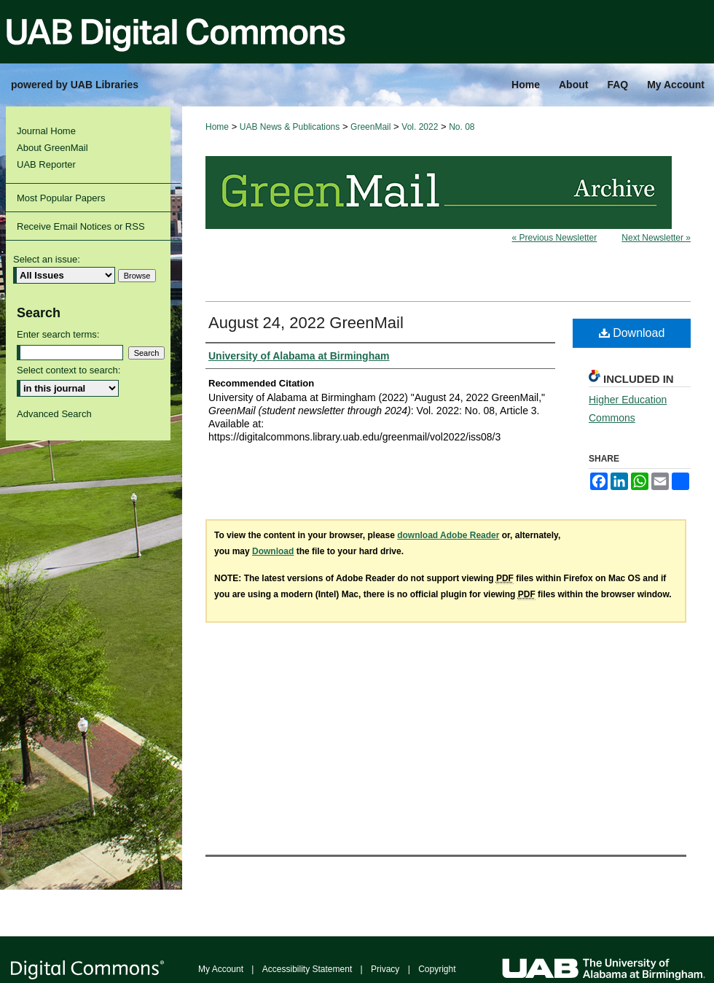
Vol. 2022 (419, 127)
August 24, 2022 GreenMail (306, 323)
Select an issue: (46, 259)
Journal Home (46, 130)
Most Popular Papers (61, 198)
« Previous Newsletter (554, 238)
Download (632, 333)
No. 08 (461, 127)
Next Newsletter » (656, 238)
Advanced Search (54, 413)
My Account (220, 969)
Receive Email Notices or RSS (81, 226)
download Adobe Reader (448, 535)
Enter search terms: (58, 334)
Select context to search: (68, 370)
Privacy (385, 969)
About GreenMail (52, 147)
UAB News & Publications (290, 127)
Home (217, 127)
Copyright (436, 969)
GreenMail (370, 127)
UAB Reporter (46, 164)
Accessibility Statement (307, 969)
